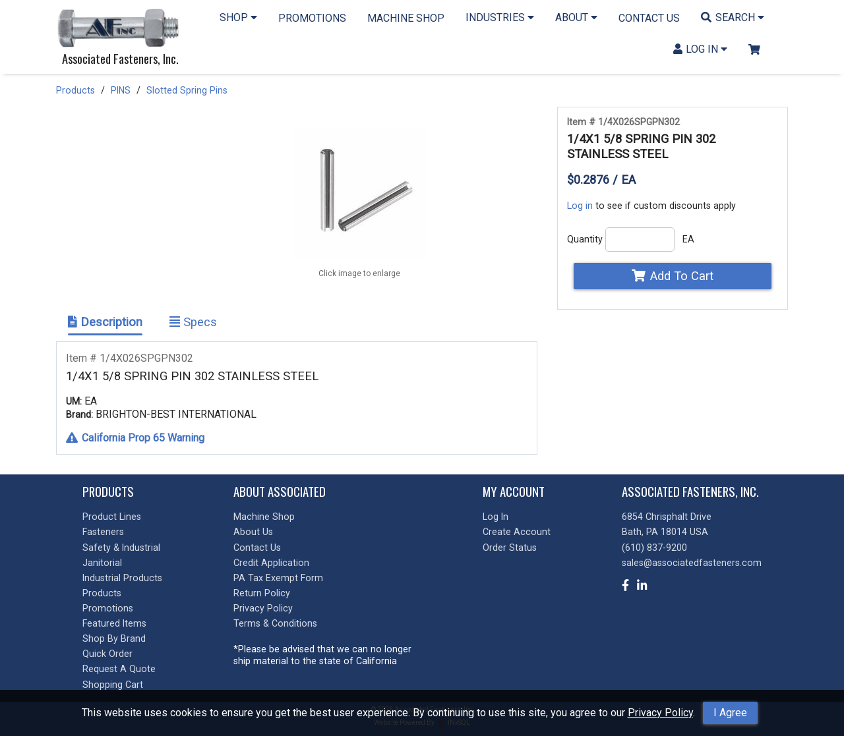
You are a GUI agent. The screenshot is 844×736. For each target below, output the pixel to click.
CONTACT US (649, 18)
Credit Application (271, 562)
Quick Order (107, 653)
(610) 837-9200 (654, 547)
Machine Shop (264, 516)
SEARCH (732, 17)
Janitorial (102, 562)
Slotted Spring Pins (186, 90)
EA (688, 239)
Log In (495, 516)
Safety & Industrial (121, 547)
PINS (121, 90)
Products (75, 90)
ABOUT (576, 17)
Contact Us (257, 547)
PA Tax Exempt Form (278, 578)
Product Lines (111, 516)
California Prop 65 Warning (135, 438)
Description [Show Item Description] (105, 322)
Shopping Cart (112, 684)
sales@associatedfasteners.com (692, 562)
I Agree (730, 712)
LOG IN (700, 49)
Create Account (517, 531)
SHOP (238, 17)
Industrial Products (122, 578)
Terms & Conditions (275, 623)
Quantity (585, 239)
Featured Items (114, 623)
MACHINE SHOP (405, 18)
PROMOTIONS (312, 18)
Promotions (107, 608)
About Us (253, 531)
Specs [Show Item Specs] (193, 322)
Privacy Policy (660, 712)
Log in (580, 205)
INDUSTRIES (500, 17)
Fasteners (103, 531)
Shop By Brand (114, 638)
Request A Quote (119, 669)
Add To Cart (672, 276)
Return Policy (261, 593)
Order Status (510, 547)
